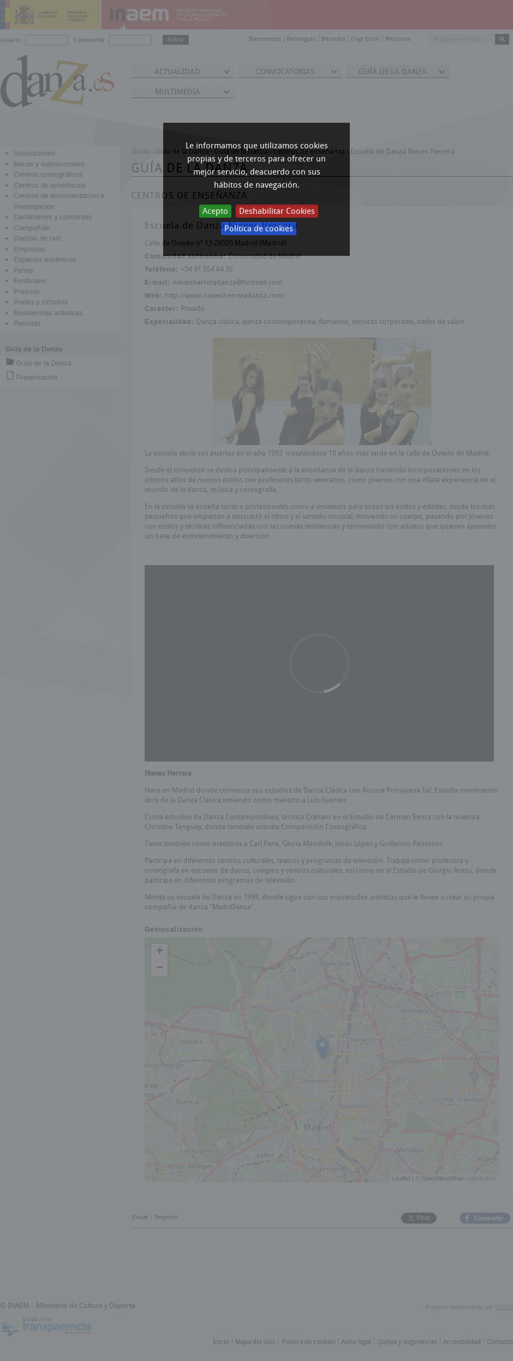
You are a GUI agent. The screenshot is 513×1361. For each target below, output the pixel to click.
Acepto (215, 211)
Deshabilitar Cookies (277, 211)
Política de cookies (258, 228)
